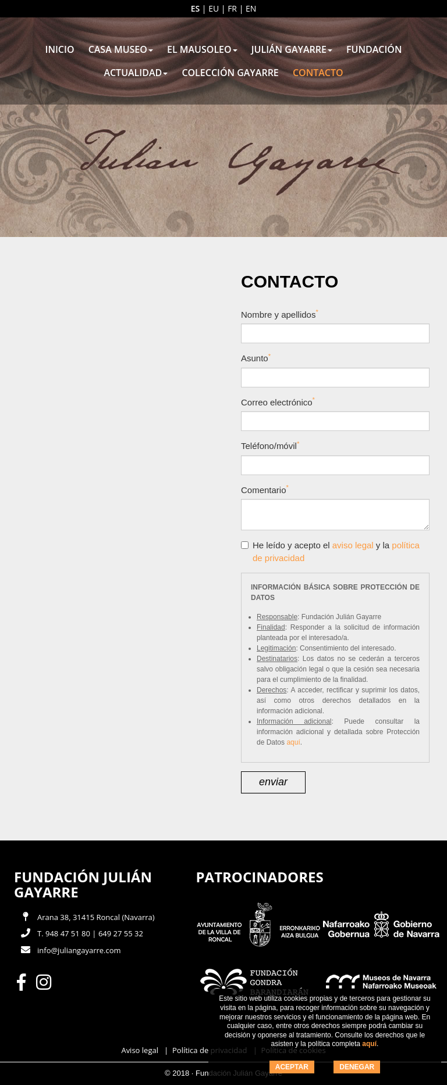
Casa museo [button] (120, 49)
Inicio (59, 49)
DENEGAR (356, 1067)
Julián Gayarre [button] (291, 49)
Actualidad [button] (136, 72)
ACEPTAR (291, 1067)
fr (232, 8)
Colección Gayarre (230, 72)
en (251, 8)
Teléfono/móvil (270, 445)
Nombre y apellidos (279, 313)
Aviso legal (139, 1050)
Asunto (256, 358)
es (195, 8)
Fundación (374, 49)
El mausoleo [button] (202, 49)
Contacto (318, 72)
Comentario (265, 489)
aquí (369, 1044)
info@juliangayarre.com (79, 950)
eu (213, 8)
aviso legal (353, 545)
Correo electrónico (278, 401)
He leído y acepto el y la (330, 551)
